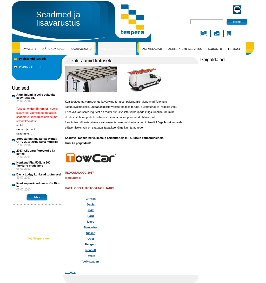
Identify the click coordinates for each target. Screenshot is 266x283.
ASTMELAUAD (152, 48)
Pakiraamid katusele (32, 59)
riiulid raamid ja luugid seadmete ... (26, 129)
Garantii (215, 48)
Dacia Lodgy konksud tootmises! (38, 174)
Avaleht (29, 48)
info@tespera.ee (37, 238)
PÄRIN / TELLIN (30, 67)
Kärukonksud (53, 48)
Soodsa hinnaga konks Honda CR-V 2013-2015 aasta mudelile (37, 140)
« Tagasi (70, 272)
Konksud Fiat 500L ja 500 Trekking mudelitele (33, 164)
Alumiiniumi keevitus (185, 48)
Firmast (234, 48)
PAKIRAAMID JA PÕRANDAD (117, 48)
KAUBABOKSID (81, 48)
